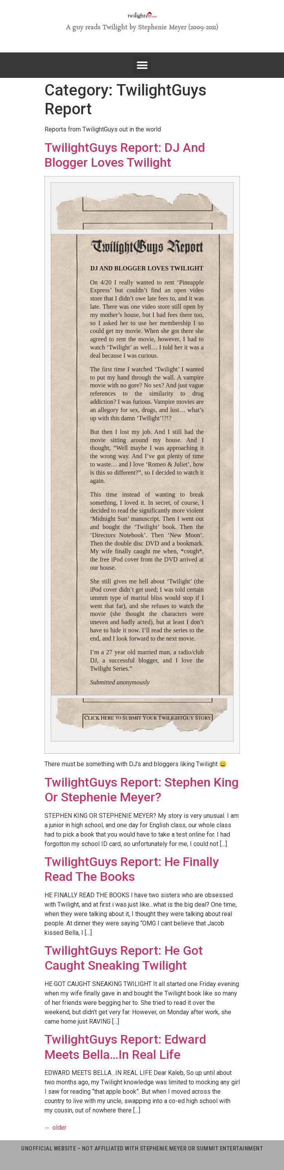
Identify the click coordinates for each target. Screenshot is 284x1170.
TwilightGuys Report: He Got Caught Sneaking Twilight (124, 958)
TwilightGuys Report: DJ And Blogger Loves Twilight (125, 155)
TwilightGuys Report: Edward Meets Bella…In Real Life (125, 1047)
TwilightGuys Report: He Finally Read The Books (132, 869)
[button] (142, 65)
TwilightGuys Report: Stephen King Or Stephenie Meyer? (142, 790)
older (55, 1127)
